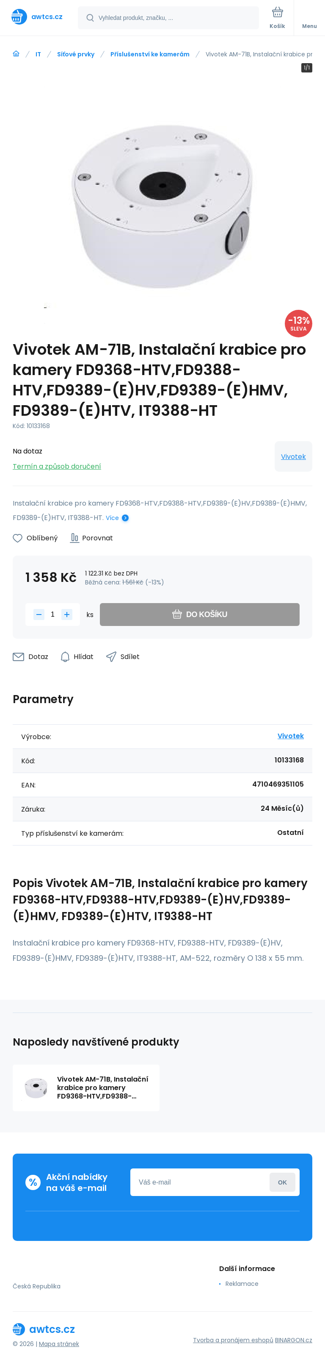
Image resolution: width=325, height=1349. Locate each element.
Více (112, 518)
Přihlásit (282, 1182)
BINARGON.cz (293, 1340)
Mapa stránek (59, 1344)
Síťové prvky (75, 54)
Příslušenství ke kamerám (150, 54)
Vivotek (293, 457)
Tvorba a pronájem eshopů (233, 1340)
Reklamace (242, 1283)
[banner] (39, 17)
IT (38, 54)
